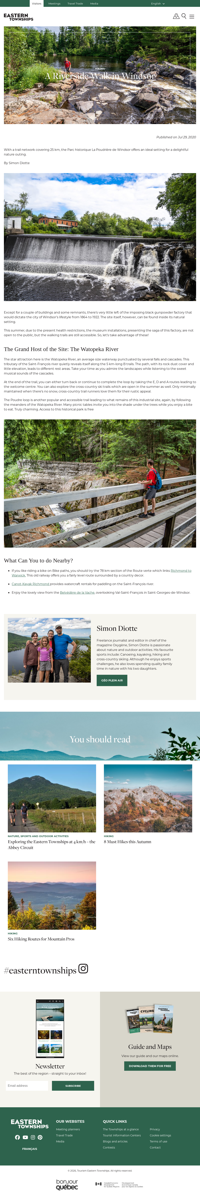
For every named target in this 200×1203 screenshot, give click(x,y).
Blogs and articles (115, 1141)
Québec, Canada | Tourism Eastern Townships (18, 17)
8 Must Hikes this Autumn (127, 842)
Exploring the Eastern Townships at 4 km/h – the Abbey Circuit (51, 844)
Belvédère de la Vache (77, 592)
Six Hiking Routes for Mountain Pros (41, 939)
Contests (109, 1147)
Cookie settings (160, 1135)
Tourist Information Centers (122, 1135)
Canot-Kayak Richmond (31, 584)
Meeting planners (68, 1129)
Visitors (36, 3)
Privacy (155, 1129)
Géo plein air (112, 680)
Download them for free (150, 1066)
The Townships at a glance (121, 1129)
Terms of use (158, 1141)
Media (94, 3)
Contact (155, 1147)
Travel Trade (75, 3)
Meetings (54, 3)
